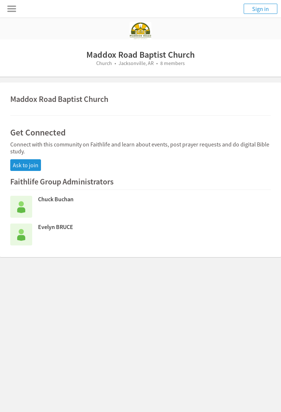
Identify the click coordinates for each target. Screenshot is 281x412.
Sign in (260, 8)
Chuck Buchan (56, 199)
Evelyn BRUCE (55, 226)
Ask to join (25, 165)
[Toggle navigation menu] (11, 8)
